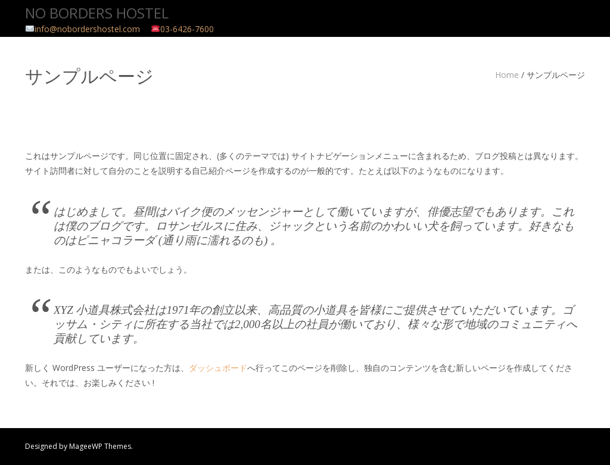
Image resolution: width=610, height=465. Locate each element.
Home (507, 74)
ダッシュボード (218, 367)
